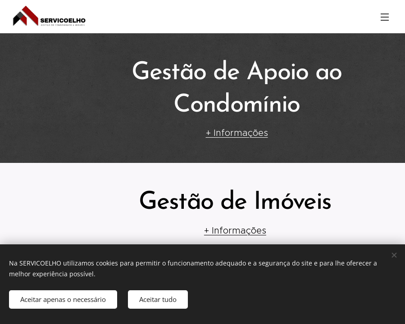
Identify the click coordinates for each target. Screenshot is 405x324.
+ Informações (236, 132)
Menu (385, 17)
